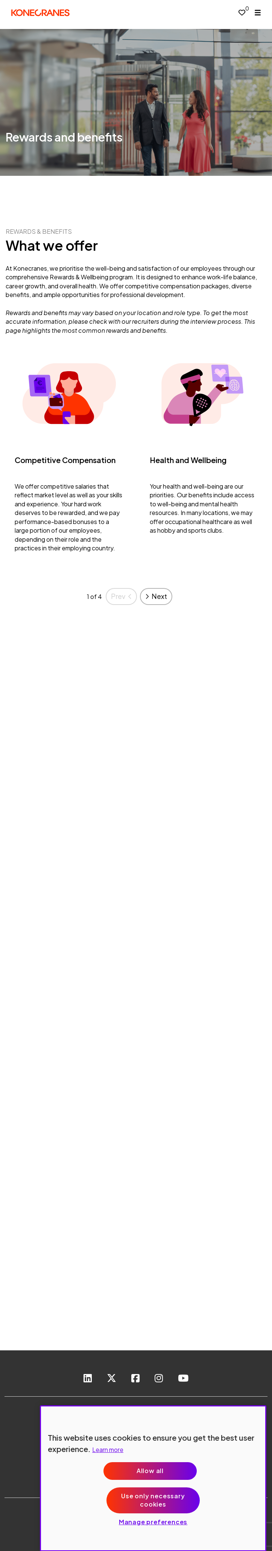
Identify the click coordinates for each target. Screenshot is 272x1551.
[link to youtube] (183, 1379)
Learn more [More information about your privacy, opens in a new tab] (107, 1449)
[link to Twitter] (111, 1379)
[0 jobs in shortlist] (242, 12)
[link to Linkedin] (88, 1379)
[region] (153, 1478)
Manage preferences (153, 1522)
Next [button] (159, 596)
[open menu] (258, 12)
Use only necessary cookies (153, 1500)
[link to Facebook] (135, 1379)
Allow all (150, 1471)
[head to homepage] (40, 12)
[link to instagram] (159, 1379)
